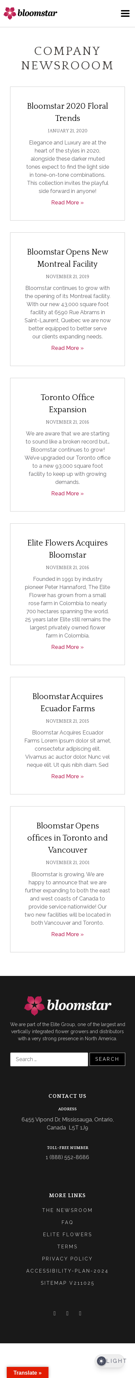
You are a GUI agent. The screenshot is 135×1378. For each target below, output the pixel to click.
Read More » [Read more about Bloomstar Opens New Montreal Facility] (67, 348)
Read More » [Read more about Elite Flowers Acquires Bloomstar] (67, 647)
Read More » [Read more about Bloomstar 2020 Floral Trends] (67, 202)
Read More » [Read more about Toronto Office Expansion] (67, 493)
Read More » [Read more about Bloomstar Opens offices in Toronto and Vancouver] (67, 934)
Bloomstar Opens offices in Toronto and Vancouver (67, 838)
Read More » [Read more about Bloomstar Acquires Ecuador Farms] (67, 776)
